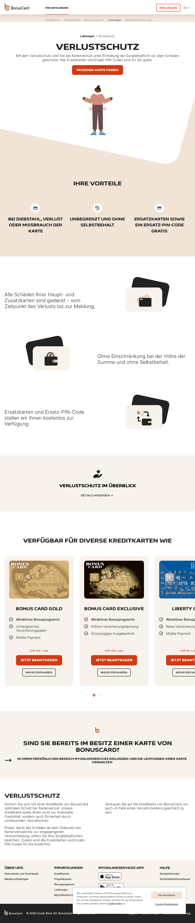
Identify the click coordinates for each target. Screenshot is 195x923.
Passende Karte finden (97, 70)
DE (187, 7)
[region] (129, 900)
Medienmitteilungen (17, 879)
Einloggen (168, 8)
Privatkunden (57, 7)
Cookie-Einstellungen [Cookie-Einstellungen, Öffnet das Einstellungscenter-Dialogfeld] (166, 904)
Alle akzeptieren (166, 895)
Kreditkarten (62, 873)
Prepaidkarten (63, 879)
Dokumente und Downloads (21, 873)
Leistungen (87, 36)
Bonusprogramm (64, 884)
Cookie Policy (115, 903)
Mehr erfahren (39, 672)
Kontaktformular (170, 873)
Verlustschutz (106, 36)
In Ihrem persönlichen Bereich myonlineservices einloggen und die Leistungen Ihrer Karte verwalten (102, 760)
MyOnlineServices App (68, 895)
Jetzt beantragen (39, 660)
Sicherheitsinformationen (175, 879)
